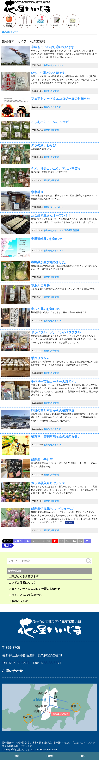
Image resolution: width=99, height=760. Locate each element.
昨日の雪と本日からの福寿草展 (52, 410)
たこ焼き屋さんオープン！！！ (52, 215)
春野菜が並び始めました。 (49, 262)
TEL (83, 756)
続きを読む (69, 522)
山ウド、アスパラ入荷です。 (26, 594)
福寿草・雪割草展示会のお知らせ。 (56, 436)
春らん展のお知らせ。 (46, 309)
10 (49, 541)
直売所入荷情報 (51, 91)
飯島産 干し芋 (42, 459)
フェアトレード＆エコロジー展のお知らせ (60, 98)
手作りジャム (40, 358)
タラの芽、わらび (43, 145)
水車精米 (37, 192)
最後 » (8, 545)
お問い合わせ (12, 671)
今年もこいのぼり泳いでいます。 (54, 47)
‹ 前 (27, 541)
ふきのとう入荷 (18, 601)
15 (80, 541)
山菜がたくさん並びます (24, 576)
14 (74, 541)
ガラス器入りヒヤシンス (48, 483)
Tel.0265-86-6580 (15, 663)
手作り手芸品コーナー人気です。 (54, 381)
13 (67, 541)
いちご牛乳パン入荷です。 (49, 73)
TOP (17, 756)
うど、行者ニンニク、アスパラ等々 (56, 168)
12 (61, 541)
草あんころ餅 (40, 285)
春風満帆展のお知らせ (46, 238)
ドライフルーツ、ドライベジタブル (56, 332)
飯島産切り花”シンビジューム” (52, 508)
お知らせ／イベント (53, 65)
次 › (87, 541)
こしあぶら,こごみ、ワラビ (50, 122)
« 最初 (18, 541)
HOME (49, 756)
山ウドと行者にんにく (22, 582)
